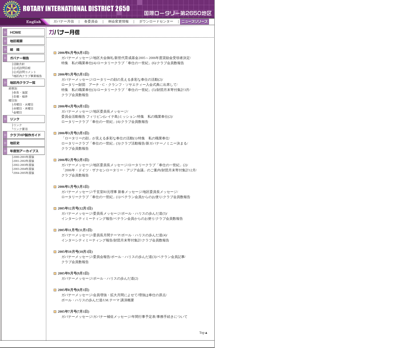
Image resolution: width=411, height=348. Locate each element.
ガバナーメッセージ (76, 58)
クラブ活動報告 (133, 143)
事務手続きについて (172, 317)
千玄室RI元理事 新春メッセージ (117, 192)
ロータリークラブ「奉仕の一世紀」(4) (90, 122)
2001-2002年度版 (23, 160)
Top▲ (203, 333)
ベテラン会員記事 (171, 257)
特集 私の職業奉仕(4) (78, 63)
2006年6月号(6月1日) (73, 53)
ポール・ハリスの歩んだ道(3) (133, 257)
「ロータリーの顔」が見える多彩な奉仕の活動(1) (99, 138)
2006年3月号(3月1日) (73, 133)
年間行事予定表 (144, 317)
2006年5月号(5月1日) (73, 74)
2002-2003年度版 (23, 164)
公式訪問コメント (24, 72)
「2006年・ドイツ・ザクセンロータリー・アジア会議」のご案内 (111, 170)
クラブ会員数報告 (170, 63)
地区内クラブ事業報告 (27, 76)
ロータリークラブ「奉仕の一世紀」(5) (126, 90)
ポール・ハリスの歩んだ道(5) (143, 213)
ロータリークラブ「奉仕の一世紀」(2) (157, 165)
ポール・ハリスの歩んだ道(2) (115, 278)
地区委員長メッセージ (110, 111)
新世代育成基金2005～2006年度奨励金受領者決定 (152, 58)
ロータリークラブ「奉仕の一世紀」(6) (126, 63)
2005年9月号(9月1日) (73, 273)
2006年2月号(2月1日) (73, 160)
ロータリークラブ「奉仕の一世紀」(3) (90, 143)
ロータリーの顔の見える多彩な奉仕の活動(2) (127, 80)
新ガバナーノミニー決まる (166, 143)
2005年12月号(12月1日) (75, 208)
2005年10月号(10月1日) (75, 252)
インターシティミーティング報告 (87, 219)
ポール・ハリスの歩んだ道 (81, 300)
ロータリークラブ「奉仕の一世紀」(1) (90, 197)
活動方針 (19, 64)
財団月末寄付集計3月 (173, 90)
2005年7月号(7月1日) (73, 312)
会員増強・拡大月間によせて (115, 295)
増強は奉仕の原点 (152, 295)
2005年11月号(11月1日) (75, 230)
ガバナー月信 (63, 21)
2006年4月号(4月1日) (73, 106)
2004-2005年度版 (23, 172)
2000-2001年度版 (23, 156)
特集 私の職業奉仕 (153, 138)
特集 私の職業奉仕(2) (154, 117)
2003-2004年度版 (23, 168)
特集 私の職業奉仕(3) (78, 90)
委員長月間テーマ (106, 235)
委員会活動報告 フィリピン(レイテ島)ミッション (98, 117)
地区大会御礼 (103, 58)
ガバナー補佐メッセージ (112, 317)
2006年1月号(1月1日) (73, 187)
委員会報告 (101, 257)
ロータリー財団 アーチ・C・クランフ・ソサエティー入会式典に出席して (119, 85)
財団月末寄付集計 (127, 240)
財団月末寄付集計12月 (179, 170)
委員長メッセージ (106, 213)
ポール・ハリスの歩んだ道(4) (143, 235)
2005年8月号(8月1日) (73, 290)
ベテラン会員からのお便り (141, 197)
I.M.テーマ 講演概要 (118, 300)
